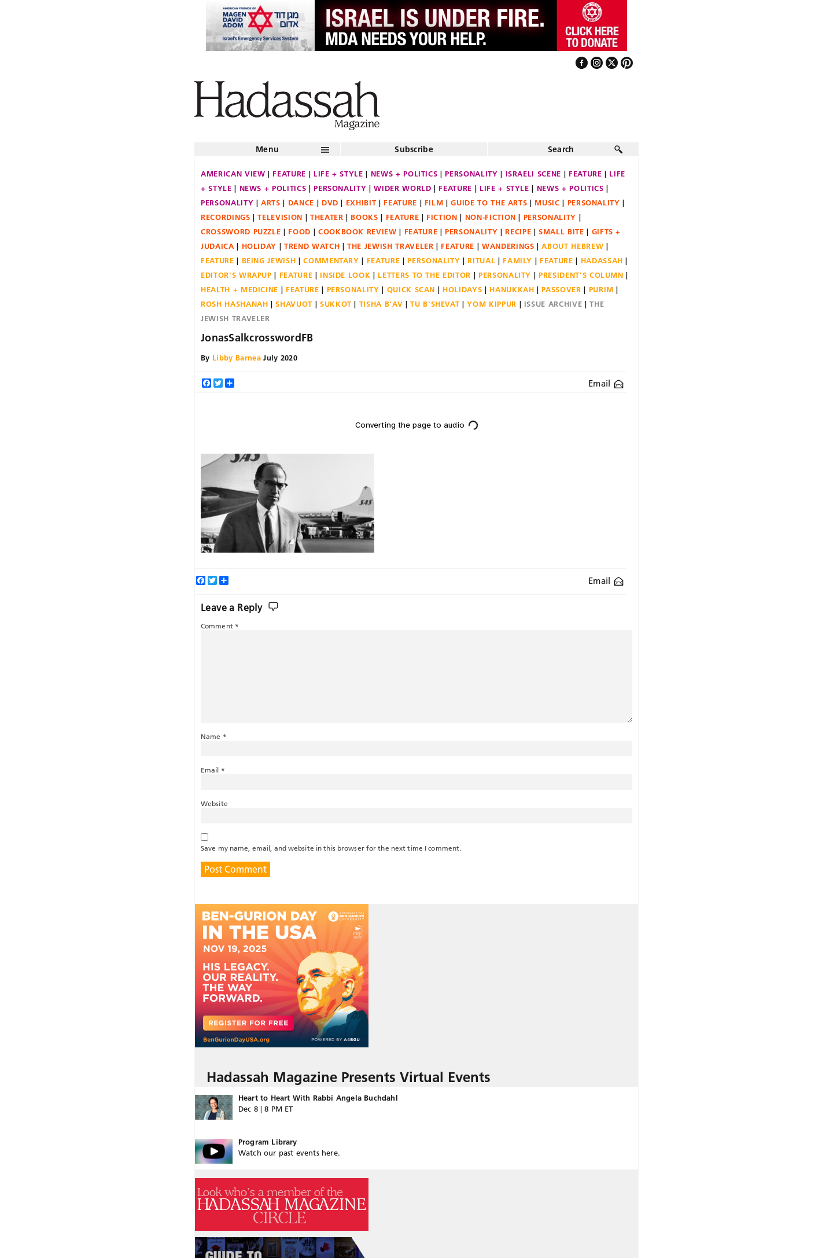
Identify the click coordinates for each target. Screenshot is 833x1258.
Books (364, 217)
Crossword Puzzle (241, 231)
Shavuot (293, 303)
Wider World (402, 188)
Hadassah (602, 260)
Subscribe (414, 149)
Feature (289, 173)
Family (517, 260)
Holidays (462, 289)
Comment (220, 625)
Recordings (225, 217)
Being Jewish (269, 260)
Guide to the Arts (489, 202)
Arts (271, 202)
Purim (601, 289)
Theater (327, 217)
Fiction (442, 217)
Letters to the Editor (424, 274)
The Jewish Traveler (390, 246)
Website (214, 803)
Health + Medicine (239, 289)
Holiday (259, 246)
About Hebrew (572, 246)
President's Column (581, 274)
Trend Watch (312, 246)
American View (233, 173)
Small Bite (561, 231)
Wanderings (508, 246)
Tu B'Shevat (434, 303)
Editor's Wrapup (236, 274)
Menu (267, 149)
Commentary (331, 260)
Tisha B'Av (381, 303)
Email (606, 383)
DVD (330, 202)
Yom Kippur (492, 303)
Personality (471, 173)
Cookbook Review (357, 231)
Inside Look (345, 274)
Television (280, 217)
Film (434, 202)
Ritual (481, 260)
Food (299, 231)
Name (214, 736)
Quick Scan (411, 289)
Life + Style (338, 173)
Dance (301, 202)
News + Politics (404, 173)
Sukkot (336, 303)
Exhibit (361, 202)
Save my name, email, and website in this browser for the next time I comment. (331, 848)
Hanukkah (511, 289)
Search (561, 149)
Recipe (518, 231)
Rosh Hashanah (234, 303)
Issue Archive (553, 303)
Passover (561, 289)
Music (547, 202)
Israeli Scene (533, 173)
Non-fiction (490, 217)
